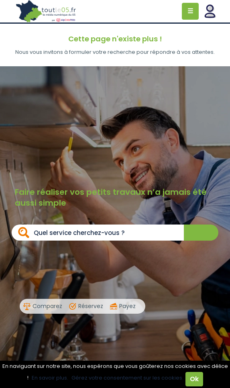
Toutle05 (46, 11)
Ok (194, 379)
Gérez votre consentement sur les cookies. (127, 378)
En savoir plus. (50, 378)
